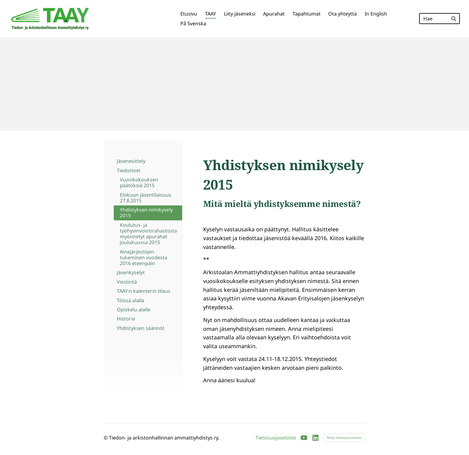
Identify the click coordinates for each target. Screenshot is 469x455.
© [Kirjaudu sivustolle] (106, 437)
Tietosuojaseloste (275, 437)
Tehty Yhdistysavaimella (344, 438)
